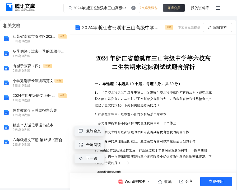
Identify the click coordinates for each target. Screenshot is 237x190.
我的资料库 (200, 7)
